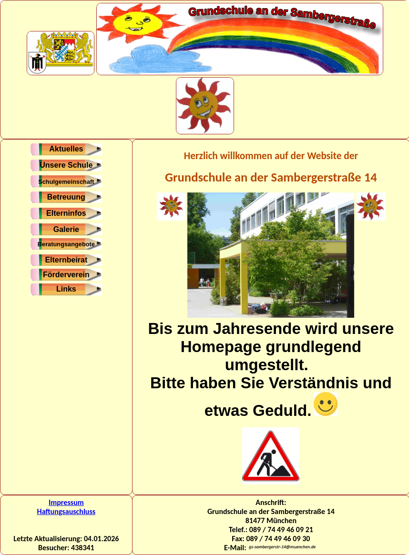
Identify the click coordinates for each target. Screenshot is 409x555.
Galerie (66, 229)
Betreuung (66, 197)
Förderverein (66, 275)
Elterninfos (66, 213)
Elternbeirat (66, 260)
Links (66, 289)
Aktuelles (66, 149)
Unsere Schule (66, 165)
